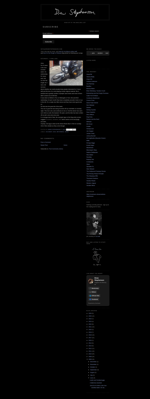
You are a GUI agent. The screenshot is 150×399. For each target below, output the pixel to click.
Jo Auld (98, 236)
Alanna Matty (90, 77)
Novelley (89, 157)
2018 (90, 335)
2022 (90, 324)
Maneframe (89, 147)
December (93, 361)
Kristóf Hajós (90, 145)
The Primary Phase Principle (95, 173)
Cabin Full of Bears (92, 95)
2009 (90, 356)
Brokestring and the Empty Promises (97, 93)
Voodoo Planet (90, 181)
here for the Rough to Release (52, 53)
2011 (90, 351)
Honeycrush (90, 128)
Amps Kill (89, 79)
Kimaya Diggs (90, 143)
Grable (88, 126)
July (91, 375)
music (67, 131)
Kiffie (87, 140)
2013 (90, 346)
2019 (90, 332)
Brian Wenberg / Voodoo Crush (95, 91)
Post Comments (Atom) (56, 149)
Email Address (48, 33)
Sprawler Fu (90, 166)
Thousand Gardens (92, 178)
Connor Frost (90, 100)
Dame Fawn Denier (92, 102)
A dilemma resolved (96, 383)
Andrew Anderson (91, 81)
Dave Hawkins (90, 112)
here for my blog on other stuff (68, 51)
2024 (90, 319)
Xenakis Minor (90, 185)
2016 (90, 340)
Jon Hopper (89, 131)
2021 (90, 327)
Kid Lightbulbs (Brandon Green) (96, 138)
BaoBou (88, 86)
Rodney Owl (90, 159)
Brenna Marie (90, 88)
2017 (90, 337)
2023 (90, 321)
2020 (90, 329)
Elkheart (88, 121)
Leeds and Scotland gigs (97, 380)
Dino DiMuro (90, 114)
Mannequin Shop (91, 150)
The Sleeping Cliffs (92, 176)
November (93, 364)
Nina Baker (89, 155)
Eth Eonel (89, 124)
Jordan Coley (90, 133)
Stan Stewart (90, 169)
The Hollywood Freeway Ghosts (96, 171)
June (92, 378)
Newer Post (44, 145)
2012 (90, 348)
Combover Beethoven (93, 98)
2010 (90, 354)
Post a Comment (46, 142)
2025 (90, 316)
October (92, 367)
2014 (90, 343)
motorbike (60, 131)
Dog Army (89, 117)
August (92, 372)
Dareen (88, 107)
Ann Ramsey (90, 84)
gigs (54, 131)
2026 (90, 313)
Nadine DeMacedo (92, 152)
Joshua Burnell (90, 136)
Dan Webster (90, 105)
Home (65, 145)
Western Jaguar (91, 183)
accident (49, 131)
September (93, 370)
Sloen (88, 164)
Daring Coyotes (91, 110)
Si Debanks (89, 162)
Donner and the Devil (92, 119)
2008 (90, 359)
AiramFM (89, 74)
